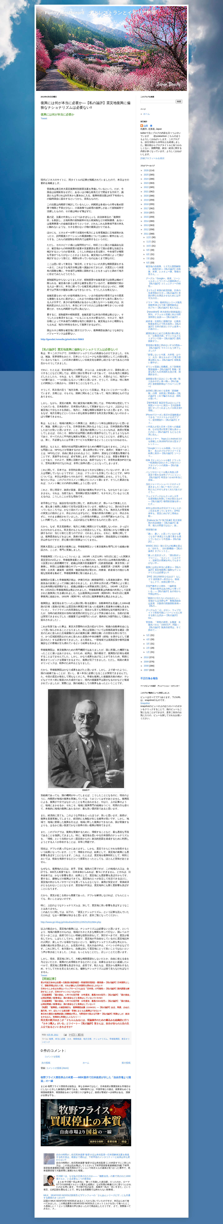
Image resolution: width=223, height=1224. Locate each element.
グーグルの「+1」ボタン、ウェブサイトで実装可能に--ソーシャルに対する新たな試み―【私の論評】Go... (164, 614)
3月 (148, 643)
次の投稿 (46, 1063)
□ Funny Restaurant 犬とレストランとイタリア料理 (98, 12)
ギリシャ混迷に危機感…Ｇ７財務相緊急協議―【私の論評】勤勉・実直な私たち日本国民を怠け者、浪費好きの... (163, 370)
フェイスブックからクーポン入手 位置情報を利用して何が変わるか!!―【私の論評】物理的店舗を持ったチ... (164, 500)
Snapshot (145, 703)
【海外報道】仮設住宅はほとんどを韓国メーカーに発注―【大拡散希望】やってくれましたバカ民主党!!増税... (164, 406)
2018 (146, 204)
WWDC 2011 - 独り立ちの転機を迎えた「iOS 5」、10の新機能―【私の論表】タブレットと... (164, 548)
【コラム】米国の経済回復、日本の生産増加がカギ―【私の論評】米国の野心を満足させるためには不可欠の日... (163, 294)
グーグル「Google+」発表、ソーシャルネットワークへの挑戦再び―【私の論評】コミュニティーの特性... (163, 282)
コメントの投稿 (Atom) (57, 1068)
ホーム (86, 1063)
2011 (146, 233)
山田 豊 (148, 126)
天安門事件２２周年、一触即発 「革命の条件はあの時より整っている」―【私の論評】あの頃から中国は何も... (163, 590)
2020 (146, 195)
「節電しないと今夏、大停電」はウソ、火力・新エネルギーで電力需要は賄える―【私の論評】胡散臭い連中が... (163, 358)
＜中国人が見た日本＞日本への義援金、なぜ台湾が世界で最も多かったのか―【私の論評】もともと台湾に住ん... (163, 430)
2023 (146, 183)
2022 (146, 187)
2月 (148, 648)
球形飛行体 (151, 529)
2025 (146, 174)
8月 (148, 254)
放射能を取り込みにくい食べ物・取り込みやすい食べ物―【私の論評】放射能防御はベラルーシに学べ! (163, 382)
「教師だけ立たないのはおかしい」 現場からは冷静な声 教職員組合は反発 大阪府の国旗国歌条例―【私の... (164, 602)
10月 (148, 246)
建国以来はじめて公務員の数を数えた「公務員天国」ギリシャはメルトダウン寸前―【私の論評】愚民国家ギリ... (163, 337)
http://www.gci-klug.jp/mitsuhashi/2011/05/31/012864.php (71, 922)
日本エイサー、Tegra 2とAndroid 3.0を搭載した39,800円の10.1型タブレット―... (163, 441)
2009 (146, 661)
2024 (146, 179)
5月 (148, 635)
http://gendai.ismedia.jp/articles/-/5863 (62, 339)
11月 (148, 241)
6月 (148, 262)
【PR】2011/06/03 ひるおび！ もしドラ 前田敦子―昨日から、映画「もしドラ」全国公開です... (163, 579)
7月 (148, 258)
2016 (146, 212)
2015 (146, 217)
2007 (146, 670)
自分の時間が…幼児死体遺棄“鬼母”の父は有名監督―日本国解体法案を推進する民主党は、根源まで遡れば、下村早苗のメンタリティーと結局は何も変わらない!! (93, 1157)
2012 (146, 229)
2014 (146, 221)
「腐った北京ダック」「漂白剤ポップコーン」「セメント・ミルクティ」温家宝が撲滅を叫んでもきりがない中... (163, 559)
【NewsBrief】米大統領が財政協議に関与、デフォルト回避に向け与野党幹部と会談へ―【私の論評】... (164, 314)
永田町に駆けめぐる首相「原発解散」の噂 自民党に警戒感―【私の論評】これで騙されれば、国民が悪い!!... (163, 394)
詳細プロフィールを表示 (152, 158)
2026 (146, 170)
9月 (148, 250)
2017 (146, 208)
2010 (146, 657)
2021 (146, 191)
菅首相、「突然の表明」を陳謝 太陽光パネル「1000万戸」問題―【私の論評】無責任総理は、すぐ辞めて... (163, 626)
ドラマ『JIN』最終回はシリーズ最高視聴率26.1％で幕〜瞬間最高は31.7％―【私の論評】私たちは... (164, 305)
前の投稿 (126, 1063)
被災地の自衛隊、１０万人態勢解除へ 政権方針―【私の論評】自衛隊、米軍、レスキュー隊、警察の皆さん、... (163, 270)
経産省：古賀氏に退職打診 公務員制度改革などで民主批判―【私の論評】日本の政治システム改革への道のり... (163, 325)
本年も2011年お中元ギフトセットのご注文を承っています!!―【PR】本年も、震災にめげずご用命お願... (163, 512)
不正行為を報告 (149, 678)
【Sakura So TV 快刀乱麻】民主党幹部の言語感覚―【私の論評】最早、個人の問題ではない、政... (164, 523)
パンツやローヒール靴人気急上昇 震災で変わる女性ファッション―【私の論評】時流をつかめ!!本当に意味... (164, 476)
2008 (146, 666)
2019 (146, 200)
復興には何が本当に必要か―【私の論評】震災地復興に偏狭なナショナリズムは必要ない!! (163, 570)
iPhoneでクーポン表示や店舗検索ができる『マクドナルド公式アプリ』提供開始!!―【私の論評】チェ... (163, 419)
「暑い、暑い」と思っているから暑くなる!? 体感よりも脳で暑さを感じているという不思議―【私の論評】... (163, 538)
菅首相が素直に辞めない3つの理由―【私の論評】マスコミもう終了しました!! (164, 348)
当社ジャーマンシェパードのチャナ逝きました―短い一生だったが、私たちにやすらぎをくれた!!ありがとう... (164, 488)
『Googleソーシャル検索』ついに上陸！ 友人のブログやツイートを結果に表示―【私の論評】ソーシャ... (163, 452)
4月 (148, 639)
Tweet (44, 118)
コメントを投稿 (52, 1056)
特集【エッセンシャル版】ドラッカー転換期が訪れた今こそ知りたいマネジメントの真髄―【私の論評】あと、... (163, 464)
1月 (148, 652)
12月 (148, 237)
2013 (146, 225)
